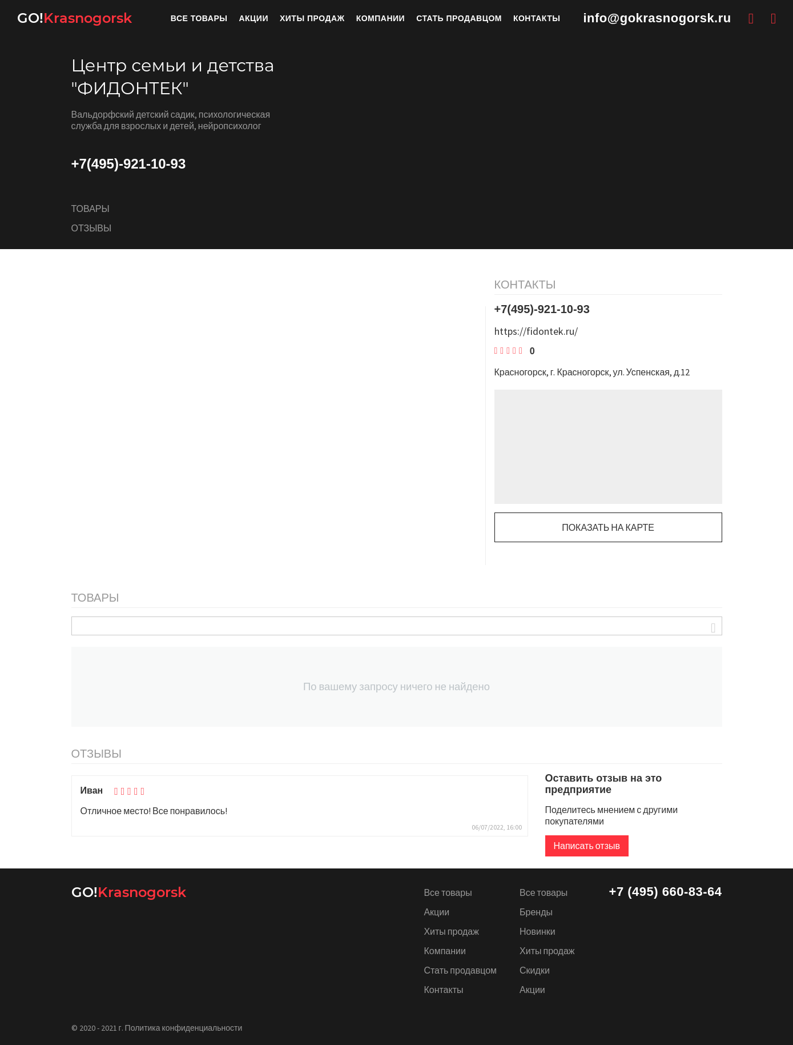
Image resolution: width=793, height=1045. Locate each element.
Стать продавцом (459, 18)
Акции (253, 18)
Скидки (535, 970)
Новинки (537, 931)
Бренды (536, 911)
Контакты (536, 18)
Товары (90, 209)
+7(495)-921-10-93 (128, 164)
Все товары (199, 18)
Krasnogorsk (74, 18)
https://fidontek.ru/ (536, 332)
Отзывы (91, 228)
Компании (380, 18)
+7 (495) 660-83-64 (665, 892)
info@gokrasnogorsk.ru (657, 18)
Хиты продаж (312, 18)
